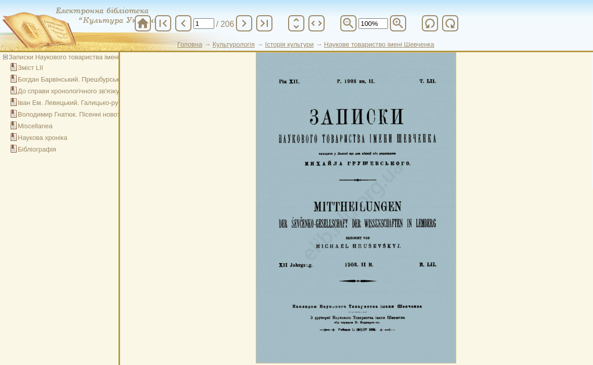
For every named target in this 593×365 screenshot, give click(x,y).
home (143, 23)
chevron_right (244, 23)
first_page (163, 23)
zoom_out (348, 23)
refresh (430, 23)
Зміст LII (30, 67)
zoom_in (398, 23)
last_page (264, 23)
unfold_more (296, 23)
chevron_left (183, 23)
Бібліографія (37, 149)
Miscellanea (35, 126)
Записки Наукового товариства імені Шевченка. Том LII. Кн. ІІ (101, 57)
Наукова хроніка (42, 137)
